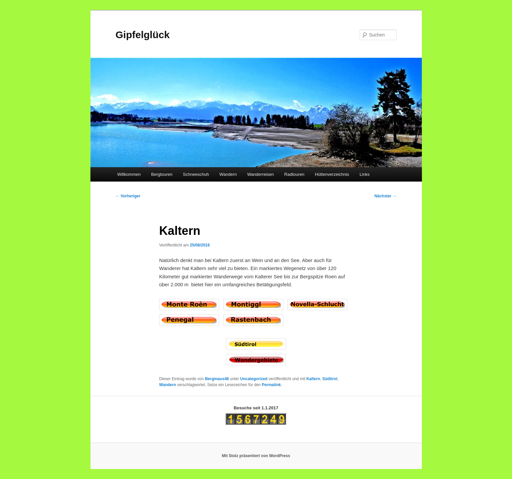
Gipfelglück (143, 34)
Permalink (271, 384)
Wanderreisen (260, 174)
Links (365, 174)
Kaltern (313, 378)
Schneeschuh (196, 174)
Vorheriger (128, 196)
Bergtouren (161, 174)
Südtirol (329, 378)
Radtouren (294, 174)
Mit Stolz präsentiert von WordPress (256, 455)
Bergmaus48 (217, 378)
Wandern (228, 174)
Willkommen (129, 174)
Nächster (385, 196)
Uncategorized (254, 378)
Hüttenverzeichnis (332, 174)
